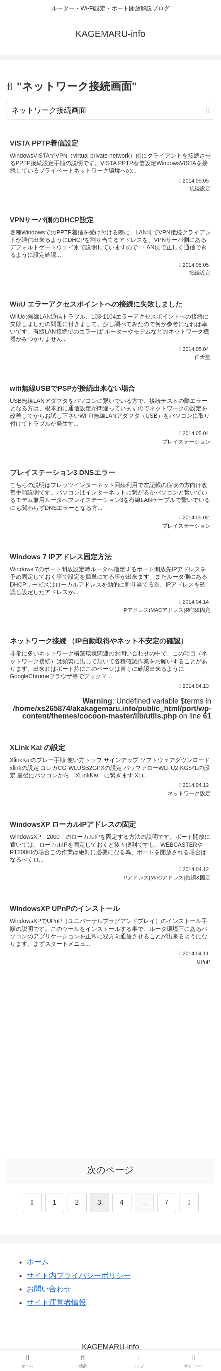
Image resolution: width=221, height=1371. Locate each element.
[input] (110, 110)
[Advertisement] (110, 1072)
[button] (207, 110)
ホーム (38, 1262)
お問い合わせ (49, 1289)
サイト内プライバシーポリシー (79, 1275)
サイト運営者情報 (56, 1302)
